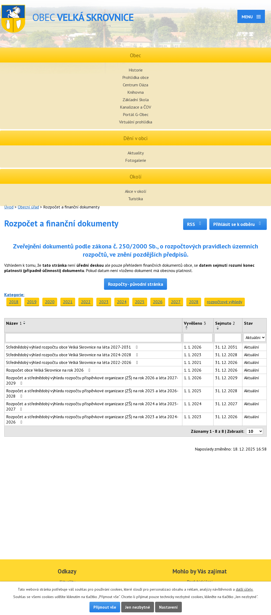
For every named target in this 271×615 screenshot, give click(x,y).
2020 (50, 301)
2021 (68, 301)
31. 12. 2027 (226, 403)
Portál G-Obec (135, 114)
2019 (32, 301)
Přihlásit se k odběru (238, 224)
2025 (139, 301)
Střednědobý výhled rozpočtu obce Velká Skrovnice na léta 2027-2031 (72, 347)
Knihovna (135, 92)
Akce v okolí (135, 191)
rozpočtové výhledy (224, 301)
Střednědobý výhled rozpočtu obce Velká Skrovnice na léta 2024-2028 (73, 354)
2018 (14, 301)
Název (14, 323)
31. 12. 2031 (226, 347)
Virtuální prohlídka (135, 121)
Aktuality (136, 152)
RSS (195, 224)
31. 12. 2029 (226, 377)
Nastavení (168, 607)
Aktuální (251, 347)
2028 (193, 301)
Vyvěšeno (195, 323)
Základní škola (136, 99)
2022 (86, 301)
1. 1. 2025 (192, 390)
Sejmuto (225, 323)
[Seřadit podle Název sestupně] (25, 324)
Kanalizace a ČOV (135, 107)
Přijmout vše (104, 607)
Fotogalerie (135, 160)
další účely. (244, 589)
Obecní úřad (28, 207)
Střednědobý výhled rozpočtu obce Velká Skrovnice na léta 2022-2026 (73, 362)
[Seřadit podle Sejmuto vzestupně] (218, 327)
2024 (122, 301)
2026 (157, 301)
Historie (136, 70)
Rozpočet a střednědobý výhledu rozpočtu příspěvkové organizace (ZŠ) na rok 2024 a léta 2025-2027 (92, 406)
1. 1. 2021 (192, 362)
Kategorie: (14, 294)
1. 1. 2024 (192, 403)
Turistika (135, 198)
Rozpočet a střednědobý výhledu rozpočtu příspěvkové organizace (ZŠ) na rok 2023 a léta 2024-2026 (92, 419)
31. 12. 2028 (226, 354)
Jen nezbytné (137, 607)
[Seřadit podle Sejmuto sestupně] (218, 329)
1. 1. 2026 (192, 347)
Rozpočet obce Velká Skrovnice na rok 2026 (49, 370)
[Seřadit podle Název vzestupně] (25, 321)
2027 (175, 301)
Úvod (8, 207)
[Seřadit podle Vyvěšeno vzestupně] (187, 327)
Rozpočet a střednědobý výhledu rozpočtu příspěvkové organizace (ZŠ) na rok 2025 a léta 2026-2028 (92, 393)
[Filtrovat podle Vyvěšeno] (198, 337)
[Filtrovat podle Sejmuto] (228, 337)
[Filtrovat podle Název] (93, 337)
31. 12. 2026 (226, 362)
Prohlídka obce (135, 77)
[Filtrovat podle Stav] (254, 337)
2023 (104, 301)
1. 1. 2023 (192, 354)
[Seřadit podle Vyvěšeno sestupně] (187, 329)
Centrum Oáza (135, 84)
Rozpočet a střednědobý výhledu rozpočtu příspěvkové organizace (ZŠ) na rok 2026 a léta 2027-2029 (92, 380)
